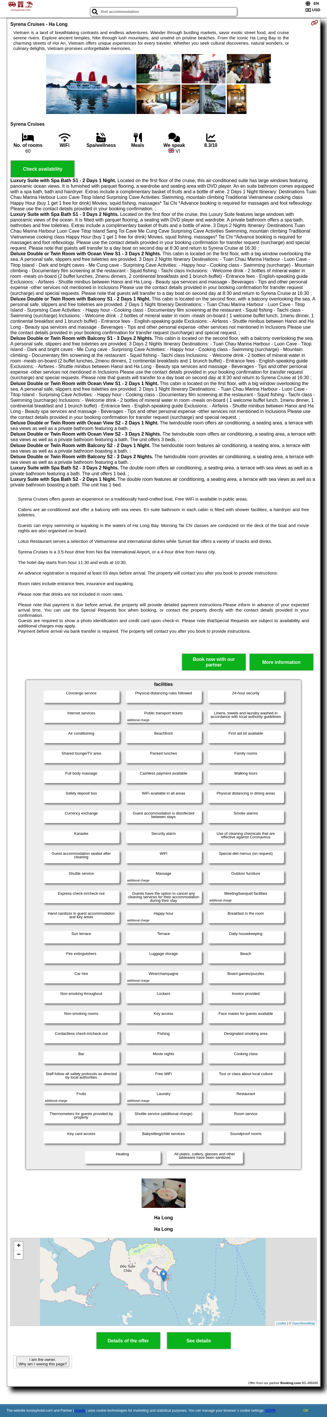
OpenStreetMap (303, 1323)
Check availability (42, 169)
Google (80, 1410)
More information (281, 662)
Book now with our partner (214, 662)
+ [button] (19, 1246)
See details (199, 1340)
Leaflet (281, 1323)
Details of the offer (128, 1340)
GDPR (270, 1410)
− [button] (19, 1254)
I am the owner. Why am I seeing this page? (43, 1361)
